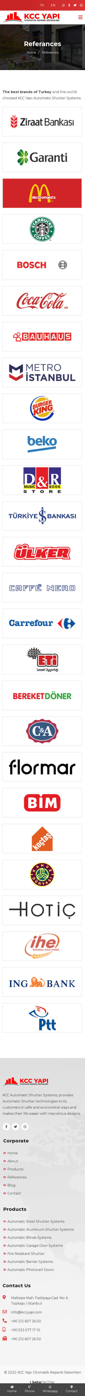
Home (31, 52)
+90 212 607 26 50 (26, 1321)
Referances (15, 1177)
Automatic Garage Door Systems (33, 1246)
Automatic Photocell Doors (28, 1270)
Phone (30, 1389)
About (10, 1161)
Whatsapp (50, 1389)
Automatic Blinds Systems (27, 1238)
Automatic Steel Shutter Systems (33, 1221)
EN (53, 5)
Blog (9, 1185)
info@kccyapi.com (26, 1312)
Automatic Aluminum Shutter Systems (38, 1230)
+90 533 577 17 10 (25, 1330)
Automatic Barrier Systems (28, 1262)
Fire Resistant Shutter (24, 1254)
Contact (12, 1193)
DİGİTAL (42, 1383)
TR (42, 5)
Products (13, 1169)
